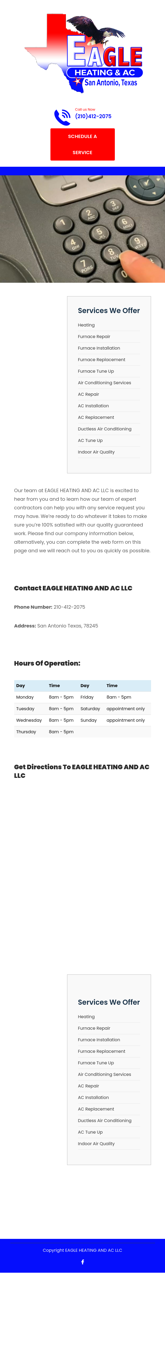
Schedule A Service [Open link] (82, 144)
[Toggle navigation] (14, 171)
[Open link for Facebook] (82, 1261)
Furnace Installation (99, 348)
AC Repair (88, 394)
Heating (86, 325)
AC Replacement (96, 417)
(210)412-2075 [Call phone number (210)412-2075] (93, 116)
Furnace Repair (94, 336)
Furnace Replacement (102, 360)
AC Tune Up (90, 440)
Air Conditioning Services (104, 383)
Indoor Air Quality (96, 452)
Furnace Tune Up (96, 371)
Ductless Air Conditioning (105, 429)
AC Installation (93, 406)
